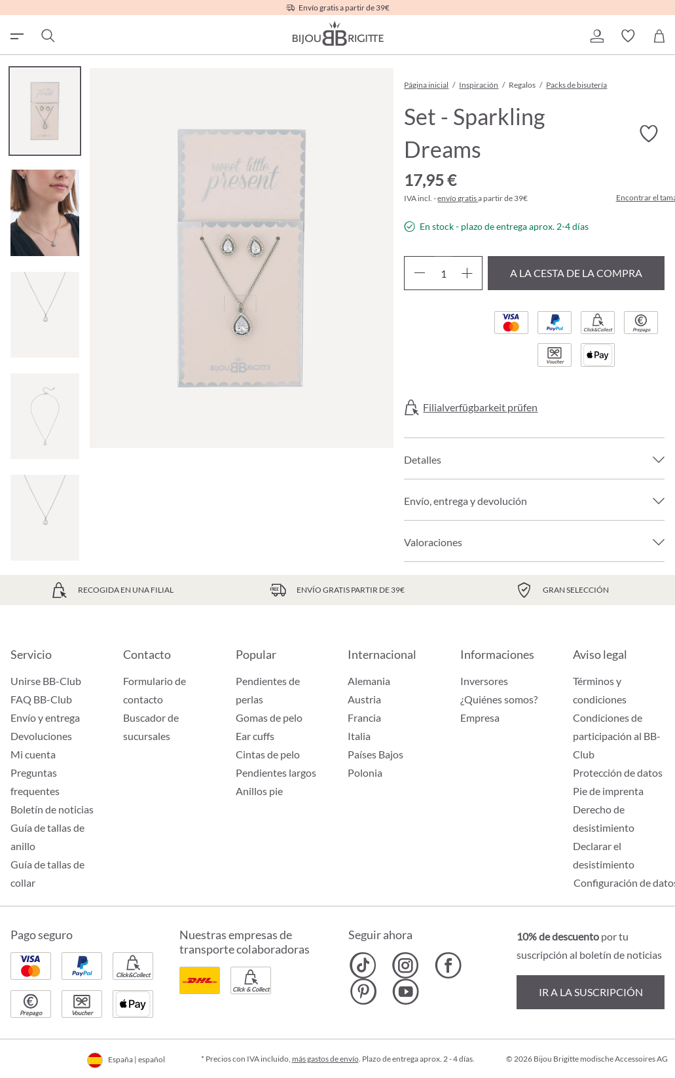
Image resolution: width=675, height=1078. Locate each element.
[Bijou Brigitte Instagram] (405, 965)
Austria (364, 699)
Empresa (480, 717)
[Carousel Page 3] (44, 315)
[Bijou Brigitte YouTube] (405, 991)
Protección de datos (618, 772)
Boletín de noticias (52, 809)
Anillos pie (259, 791)
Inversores (484, 681)
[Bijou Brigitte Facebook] (448, 965)
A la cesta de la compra (576, 273)
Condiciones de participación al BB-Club (617, 735)
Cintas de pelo (268, 754)
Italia (359, 736)
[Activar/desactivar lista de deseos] (649, 134)
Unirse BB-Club (45, 681)
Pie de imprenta (608, 791)
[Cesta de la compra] (659, 36)
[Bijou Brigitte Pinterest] (363, 991)
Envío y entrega (45, 717)
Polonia (365, 772)
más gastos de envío (325, 1059)
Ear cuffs (255, 736)
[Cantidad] (443, 273)
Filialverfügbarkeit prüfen (480, 407)
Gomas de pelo (269, 717)
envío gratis (457, 198)
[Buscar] (47, 36)
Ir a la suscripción (591, 992)
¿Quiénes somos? (499, 699)
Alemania (369, 681)
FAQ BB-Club (41, 699)
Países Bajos (375, 754)
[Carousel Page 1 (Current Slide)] (44, 111)
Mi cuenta (33, 754)
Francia (364, 717)
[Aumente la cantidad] (467, 273)
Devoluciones (41, 736)
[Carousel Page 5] (44, 518)
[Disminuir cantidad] (419, 273)
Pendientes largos (276, 772)
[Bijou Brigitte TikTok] (363, 965)
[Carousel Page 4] (44, 416)
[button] (596, 36)
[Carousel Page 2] (44, 212)
